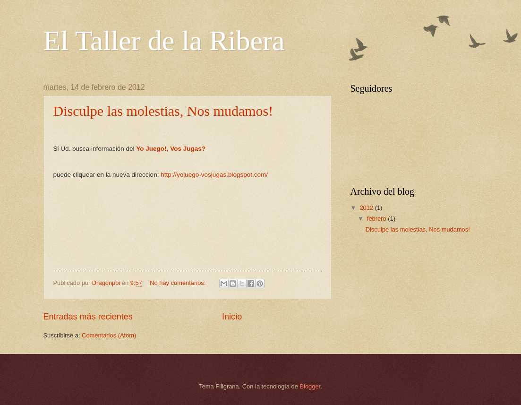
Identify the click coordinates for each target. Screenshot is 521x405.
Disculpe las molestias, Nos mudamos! (163, 111)
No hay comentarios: (178, 282)
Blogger (310, 386)
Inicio (232, 316)
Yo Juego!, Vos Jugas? (170, 148)
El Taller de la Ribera (164, 40)
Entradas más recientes (88, 316)
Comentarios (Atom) (109, 335)
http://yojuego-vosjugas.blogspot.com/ (214, 174)
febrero (377, 218)
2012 (367, 207)
